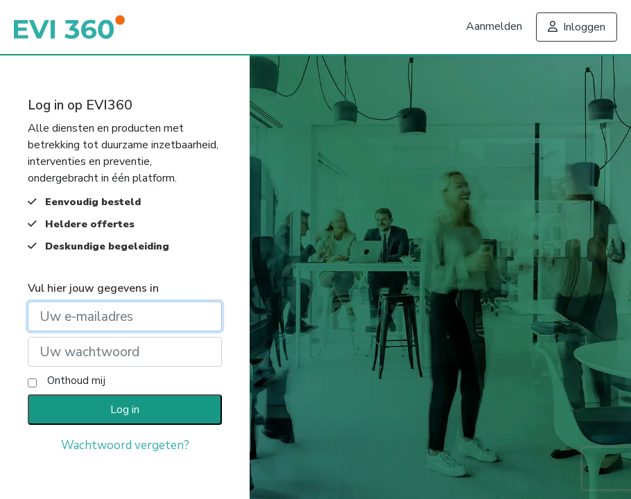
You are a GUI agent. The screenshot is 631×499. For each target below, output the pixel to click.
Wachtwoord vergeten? (125, 445)
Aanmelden (494, 26)
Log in (124, 409)
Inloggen (576, 27)
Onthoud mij (76, 380)
